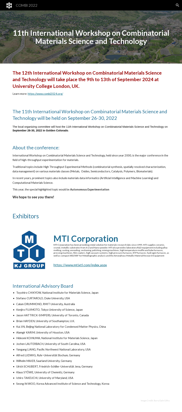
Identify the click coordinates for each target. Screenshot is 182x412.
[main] (91, 37)
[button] (177, 5)
